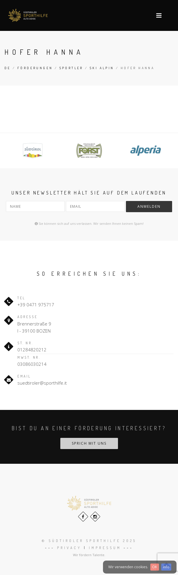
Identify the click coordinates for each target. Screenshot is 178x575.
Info (166, 566)
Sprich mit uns (89, 443)
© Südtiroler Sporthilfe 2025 (89, 541)
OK (154, 566)
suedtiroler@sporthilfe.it (42, 383)
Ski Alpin (102, 68)
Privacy (69, 548)
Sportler (71, 68)
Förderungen (35, 68)
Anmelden (149, 206)
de (7, 68)
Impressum (105, 548)
